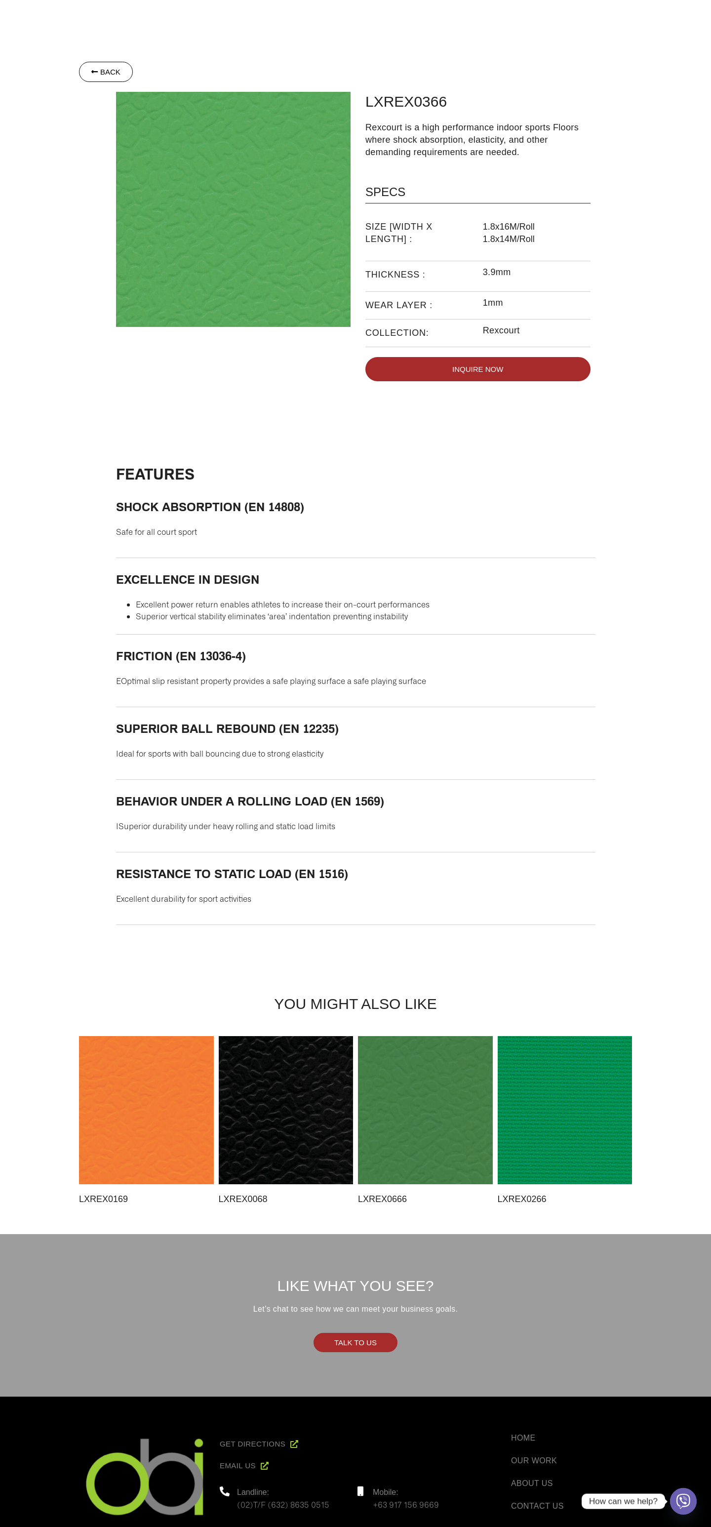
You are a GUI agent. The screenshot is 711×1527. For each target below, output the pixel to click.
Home (404, 15)
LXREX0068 (243, 1199)
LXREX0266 (522, 1199)
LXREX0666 (382, 1199)
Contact (629, 15)
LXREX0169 (103, 1199)
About (441, 15)
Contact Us (537, 1506)
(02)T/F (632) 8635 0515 (283, 1504)
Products (487, 15)
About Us (532, 1483)
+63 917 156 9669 (406, 1504)
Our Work (534, 1460)
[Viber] (683, 1501)
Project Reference (560, 15)
